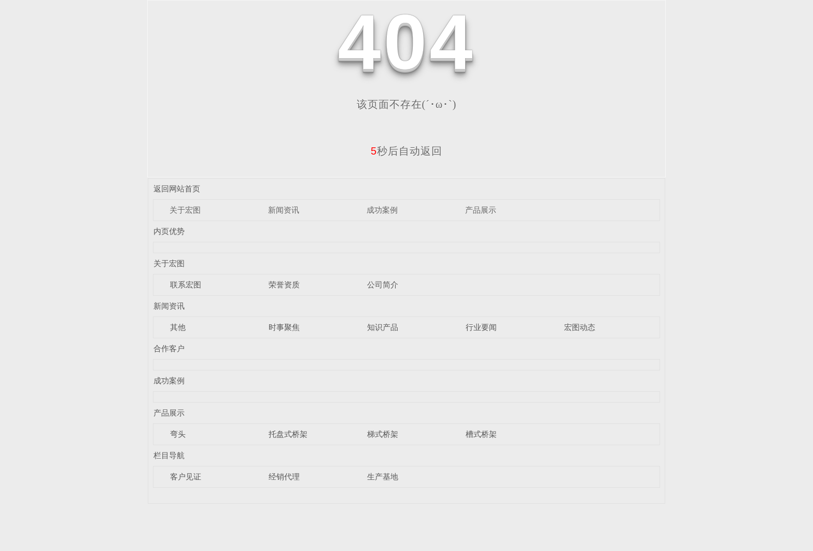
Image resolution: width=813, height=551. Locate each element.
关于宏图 (185, 209)
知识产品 (382, 327)
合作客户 (169, 348)
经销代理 (284, 476)
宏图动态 (579, 327)
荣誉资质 (284, 284)
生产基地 (382, 476)
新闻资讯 (283, 209)
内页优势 (169, 231)
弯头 (178, 434)
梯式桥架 (382, 434)
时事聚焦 (284, 327)
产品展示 (480, 209)
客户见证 (185, 476)
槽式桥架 (481, 434)
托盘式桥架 (288, 434)
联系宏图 (185, 284)
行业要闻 (481, 327)
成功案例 (382, 209)
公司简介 (382, 284)
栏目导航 (169, 455)
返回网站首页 (176, 188)
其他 (178, 327)
